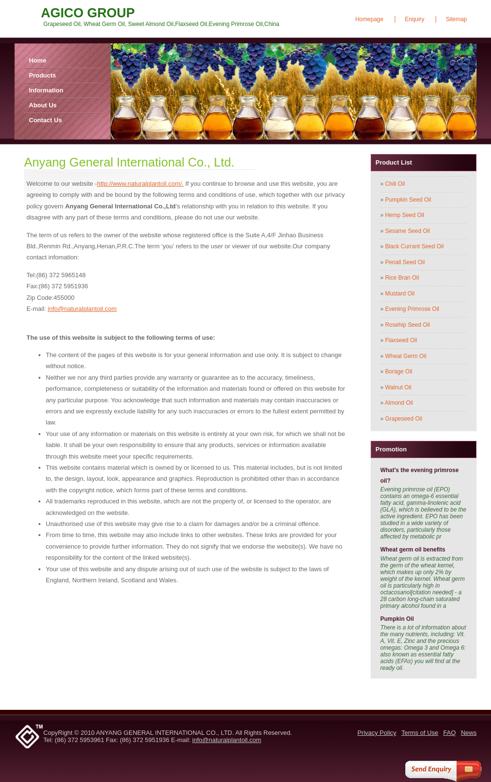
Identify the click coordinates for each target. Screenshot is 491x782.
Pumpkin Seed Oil (408, 199)
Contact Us (45, 120)
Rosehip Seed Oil (407, 324)
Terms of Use (420, 732)
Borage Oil (398, 371)
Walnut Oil (398, 387)
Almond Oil (399, 402)
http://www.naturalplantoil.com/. (140, 183)
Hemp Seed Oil (404, 215)
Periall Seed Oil (405, 262)
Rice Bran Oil (402, 277)
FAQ (449, 732)
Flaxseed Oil (401, 340)
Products (42, 75)
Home (37, 60)
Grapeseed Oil (403, 418)
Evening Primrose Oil (412, 309)
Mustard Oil (399, 293)
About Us (43, 105)
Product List (393, 162)
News (469, 732)
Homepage (369, 19)
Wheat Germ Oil (405, 356)
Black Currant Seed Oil (414, 246)
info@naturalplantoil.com (82, 308)
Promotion (391, 449)
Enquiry (415, 19)
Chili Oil (395, 183)
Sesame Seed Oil (407, 231)
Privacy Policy (376, 732)
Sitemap (456, 19)
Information (46, 90)
